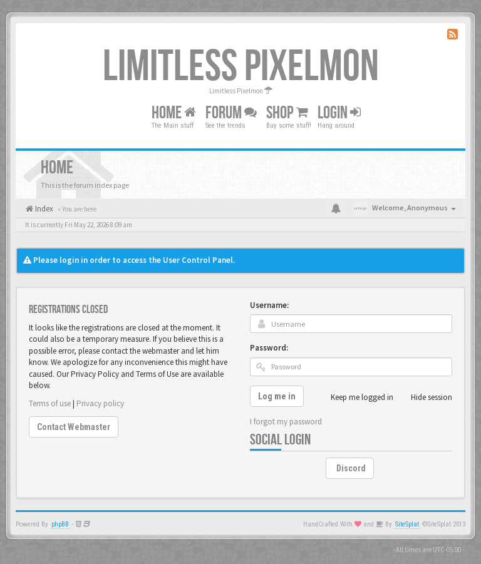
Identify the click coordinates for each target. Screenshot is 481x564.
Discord (351, 468)
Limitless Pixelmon (241, 67)
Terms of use (50, 403)
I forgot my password (286, 421)
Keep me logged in (355, 397)
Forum (231, 113)
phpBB (60, 524)
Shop (287, 113)
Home (174, 113)
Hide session (424, 397)
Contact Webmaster (73, 427)
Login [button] (339, 113)
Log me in (277, 396)
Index (43, 208)
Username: (269, 305)
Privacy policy (100, 403)
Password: (269, 347)
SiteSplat (407, 524)
